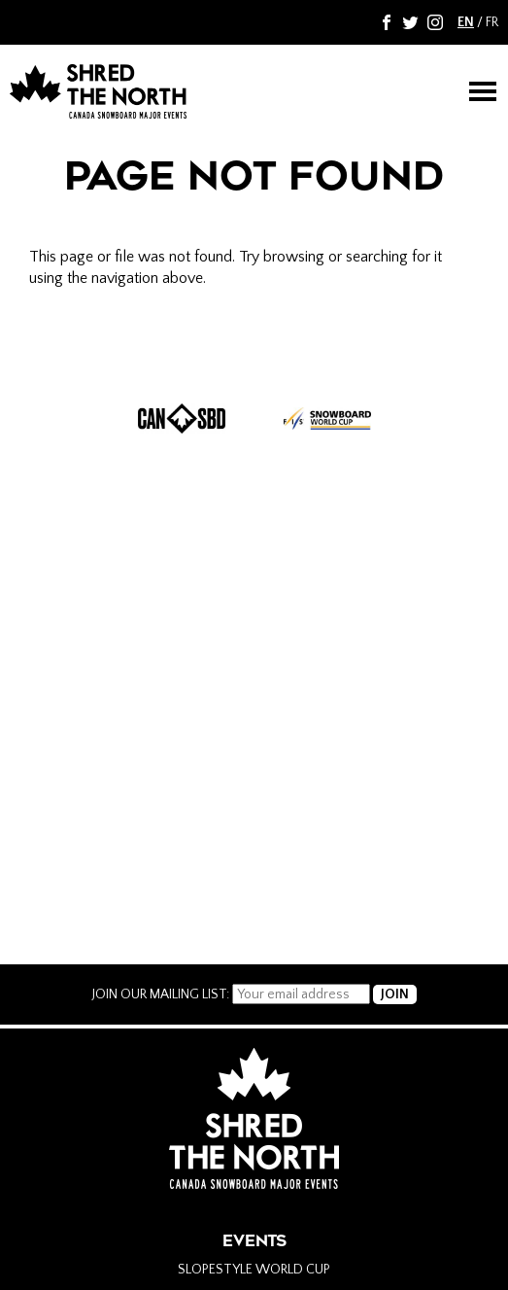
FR (492, 22)
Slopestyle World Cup (254, 1269)
